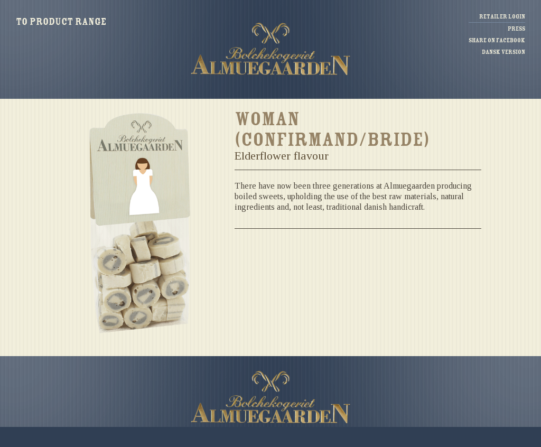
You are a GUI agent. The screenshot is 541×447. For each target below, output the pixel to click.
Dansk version (503, 52)
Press (516, 28)
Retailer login (502, 16)
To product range (61, 21)
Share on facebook (497, 40)
